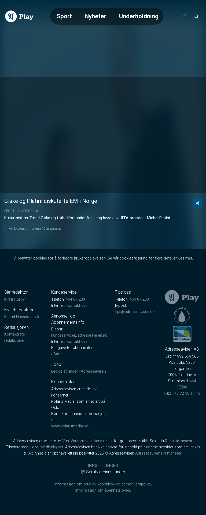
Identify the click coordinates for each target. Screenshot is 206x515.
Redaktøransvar (178, 441)
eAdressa (59, 354)
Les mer (185, 258)
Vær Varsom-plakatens (82, 441)
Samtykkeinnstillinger (103, 471)
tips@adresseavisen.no (135, 311)
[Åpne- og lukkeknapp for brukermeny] (184, 16)
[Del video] (197, 202)
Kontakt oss (77, 305)
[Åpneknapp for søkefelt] (196, 16)
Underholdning (139, 16)
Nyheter (95, 16)
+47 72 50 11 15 (186, 393)
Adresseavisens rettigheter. (158, 453)
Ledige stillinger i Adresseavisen (78, 371)
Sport (64, 16)
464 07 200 (75, 299)
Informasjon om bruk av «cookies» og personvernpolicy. (103, 484)
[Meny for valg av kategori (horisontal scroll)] (106, 16)
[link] (19, 16)
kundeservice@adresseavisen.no (79, 335)
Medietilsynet (52, 447)
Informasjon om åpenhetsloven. (103, 490)
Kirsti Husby (14, 299)
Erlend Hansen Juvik (21, 317)
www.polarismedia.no (69, 426)
